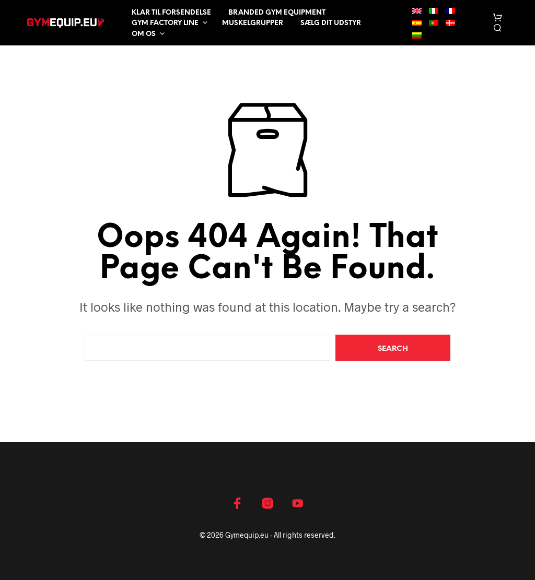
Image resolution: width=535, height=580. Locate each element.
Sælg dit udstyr (330, 23)
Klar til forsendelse (171, 12)
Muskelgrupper (252, 23)
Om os (144, 34)
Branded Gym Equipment (276, 12)
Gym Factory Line (165, 23)
